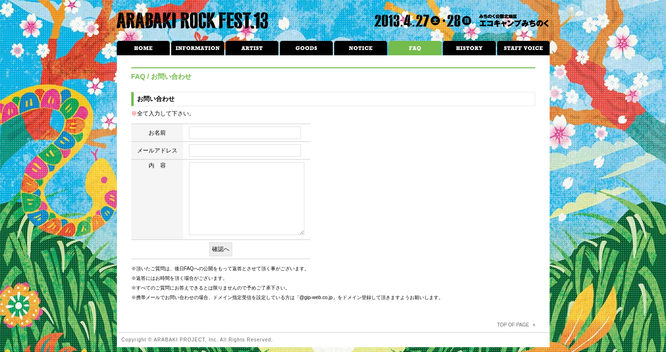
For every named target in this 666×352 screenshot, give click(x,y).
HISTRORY (469, 48)
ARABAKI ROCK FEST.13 (192, 20)
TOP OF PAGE (513, 324)
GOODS (306, 48)
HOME (143, 48)
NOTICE (360, 48)
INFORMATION (197, 48)
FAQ (415, 48)
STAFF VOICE (523, 48)
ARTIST (252, 48)
